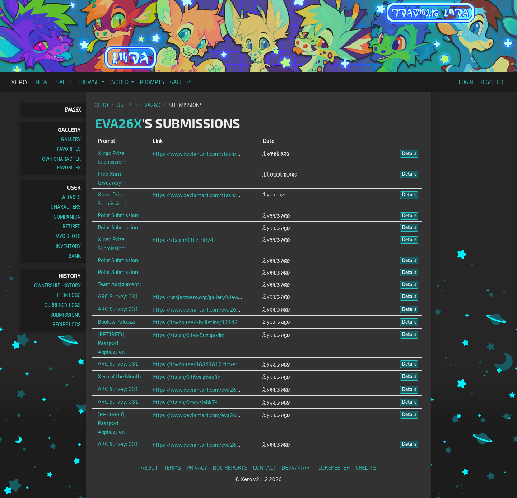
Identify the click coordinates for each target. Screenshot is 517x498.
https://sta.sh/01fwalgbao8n (186, 377)
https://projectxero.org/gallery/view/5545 (203, 297)
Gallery (181, 82)
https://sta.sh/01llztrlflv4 (183, 240)
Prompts (152, 82)
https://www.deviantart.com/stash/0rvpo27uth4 (210, 195)
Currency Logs (62, 305)
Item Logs (69, 295)
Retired (71, 226)
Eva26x (73, 110)
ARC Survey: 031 (118, 296)
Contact (264, 467)
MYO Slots (68, 236)
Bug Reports (230, 467)
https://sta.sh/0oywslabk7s (185, 402)
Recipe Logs (66, 324)
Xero (19, 82)
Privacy (197, 467)
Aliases (71, 197)
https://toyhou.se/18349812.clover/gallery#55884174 (219, 364)
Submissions (65, 315)
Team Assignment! (119, 284)
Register (491, 82)
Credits (365, 467)
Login (466, 82)
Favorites (69, 149)
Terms (172, 467)
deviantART (296, 467)
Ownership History (57, 285)
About (149, 467)
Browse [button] (88, 82)
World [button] (120, 82)
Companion (67, 217)
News (43, 82)
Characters (66, 207)
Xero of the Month (119, 376)
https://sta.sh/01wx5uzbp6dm (188, 335)
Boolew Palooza (116, 321)
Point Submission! (119, 215)
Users (125, 105)
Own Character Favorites (61, 163)
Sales (64, 82)
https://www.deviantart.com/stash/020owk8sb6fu (212, 153)
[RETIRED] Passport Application (111, 343)
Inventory (68, 246)
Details (409, 153)
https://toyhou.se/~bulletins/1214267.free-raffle (211, 322)
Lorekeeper (334, 467)
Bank (75, 256)
